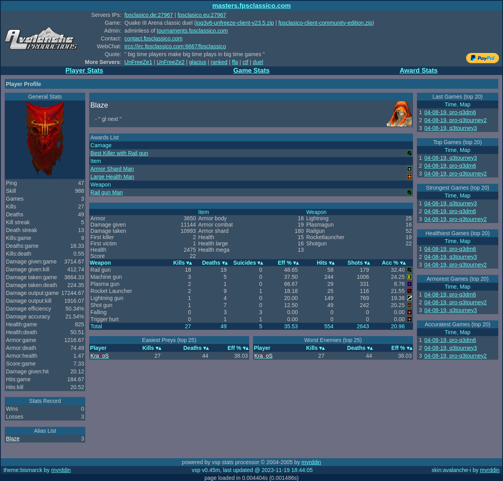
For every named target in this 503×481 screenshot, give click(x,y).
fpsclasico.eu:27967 (202, 15)
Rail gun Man (106, 192)
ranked (219, 62)
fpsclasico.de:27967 (149, 15)
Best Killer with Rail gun (119, 153)
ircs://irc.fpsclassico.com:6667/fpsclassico (175, 46)
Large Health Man (112, 177)
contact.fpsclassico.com (154, 38)
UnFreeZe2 (171, 62)
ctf (245, 62)
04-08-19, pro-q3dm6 (450, 112)
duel (258, 62)
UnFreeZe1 (138, 62)
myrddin (311, 462)
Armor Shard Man (112, 169)
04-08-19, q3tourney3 (450, 128)
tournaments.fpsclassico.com (192, 30)
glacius (197, 62)
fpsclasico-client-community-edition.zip (326, 23)
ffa (235, 62)
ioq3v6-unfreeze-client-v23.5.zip (235, 23)
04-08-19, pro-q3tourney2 (455, 120)
